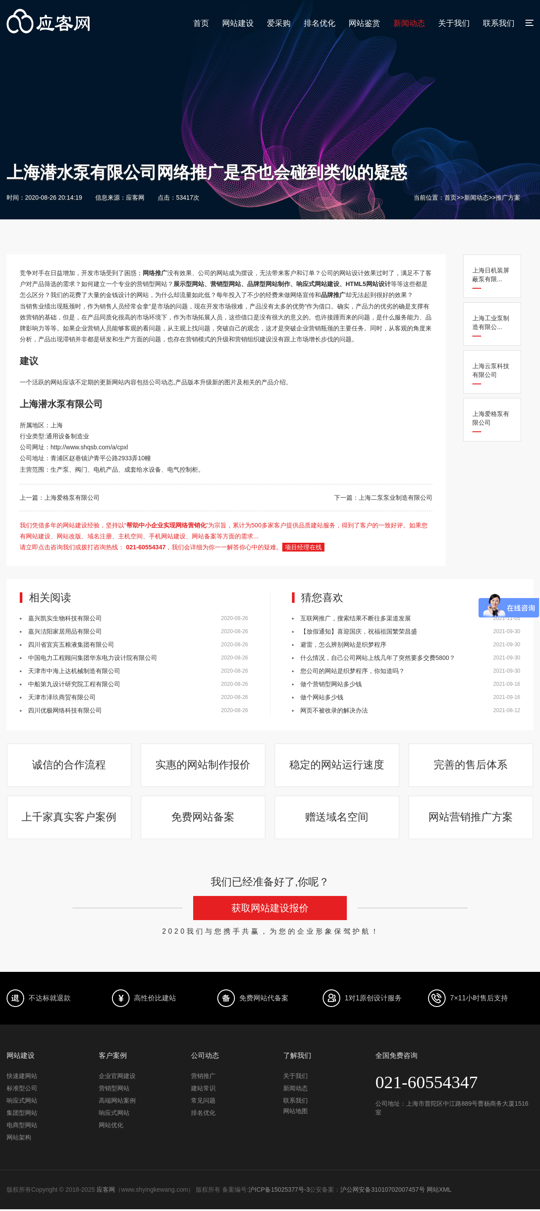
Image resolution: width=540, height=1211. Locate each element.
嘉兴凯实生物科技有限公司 (65, 618)
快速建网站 (22, 1078)
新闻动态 (409, 23)
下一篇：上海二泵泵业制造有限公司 (383, 497)
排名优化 (319, 23)
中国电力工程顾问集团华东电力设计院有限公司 (92, 657)
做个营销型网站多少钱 (331, 684)
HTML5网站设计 (368, 283)
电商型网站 (22, 1127)
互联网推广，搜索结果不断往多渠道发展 (355, 618)
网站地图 (295, 1113)
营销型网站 (225, 283)
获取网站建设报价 (270, 910)
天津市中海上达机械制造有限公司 (74, 670)
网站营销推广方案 (471, 819)
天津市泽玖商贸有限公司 (62, 697)
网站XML (439, 1191)
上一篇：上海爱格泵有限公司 (60, 497)
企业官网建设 (117, 1078)
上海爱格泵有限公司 (490, 418)
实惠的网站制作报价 (203, 765)
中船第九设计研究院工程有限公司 (74, 684)
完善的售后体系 (471, 765)
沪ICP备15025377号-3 (279, 1191)
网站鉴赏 (364, 23)
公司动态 (161, 382)
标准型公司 (22, 1090)
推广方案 (508, 197)
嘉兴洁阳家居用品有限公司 (65, 631)
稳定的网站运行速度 (337, 765)
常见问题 (203, 1102)
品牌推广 (333, 294)
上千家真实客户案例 (69, 819)
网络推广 (155, 272)
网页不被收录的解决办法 (334, 710)
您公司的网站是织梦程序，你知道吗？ (352, 670)
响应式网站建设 (317, 283)
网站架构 (19, 1139)
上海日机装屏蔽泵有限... (490, 275)
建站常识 (203, 1090)
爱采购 (279, 23)
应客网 (106, 1191)
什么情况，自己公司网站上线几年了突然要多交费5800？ (377, 657)
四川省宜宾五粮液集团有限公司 (71, 644)
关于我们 (454, 23)
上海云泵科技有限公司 (490, 370)
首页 (201, 23)
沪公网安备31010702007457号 (383, 1191)
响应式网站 (22, 1102)
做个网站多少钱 (321, 697)
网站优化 (111, 1127)
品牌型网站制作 (268, 283)
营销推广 (203, 1078)
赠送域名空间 (337, 819)
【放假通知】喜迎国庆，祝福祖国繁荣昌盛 (358, 631)
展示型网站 (188, 283)
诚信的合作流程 (69, 765)
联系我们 (499, 23)
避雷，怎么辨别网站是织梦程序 (343, 644)
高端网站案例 (117, 1102)
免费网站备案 (203, 819)
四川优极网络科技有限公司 (65, 710)
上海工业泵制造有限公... (490, 322)
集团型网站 (22, 1114)
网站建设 (238, 23)
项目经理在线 (303, 547)
